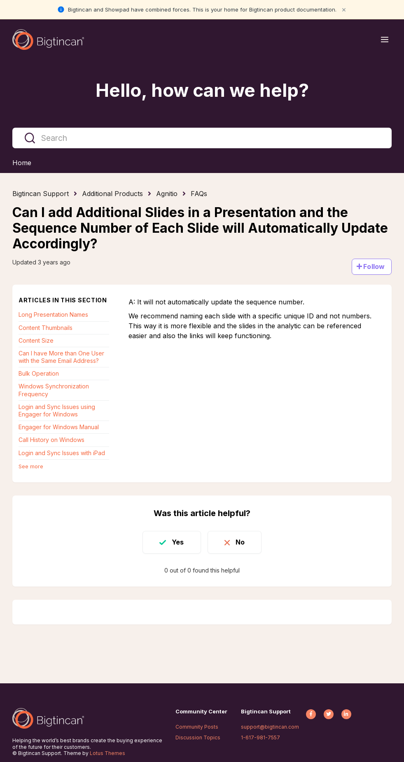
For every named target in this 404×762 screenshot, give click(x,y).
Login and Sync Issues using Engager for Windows (57, 410)
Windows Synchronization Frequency (54, 390)
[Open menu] (385, 40)
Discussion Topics (197, 737)
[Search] (202, 138)
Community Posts (196, 727)
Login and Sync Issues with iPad (62, 452)
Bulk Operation (39, 373)
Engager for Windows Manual (59, 426)
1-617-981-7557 (260, 737)
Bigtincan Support (40, 193)
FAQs (199, 193)
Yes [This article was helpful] (178, 542)
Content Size (36, 340)
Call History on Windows (51, 439)
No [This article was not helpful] (240, 542)
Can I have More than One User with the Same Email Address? (61, 357)
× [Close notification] (343, 9)
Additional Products (112, 193)
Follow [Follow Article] (374, 266)
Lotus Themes (107, 753)
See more (31, 466)
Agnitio (166, 193)
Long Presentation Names (53, 314)
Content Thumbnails (45, 327)
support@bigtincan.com (270, 727)
